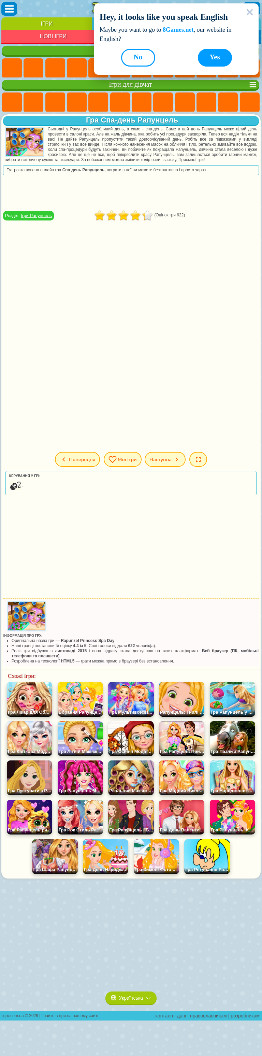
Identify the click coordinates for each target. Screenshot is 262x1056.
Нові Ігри (53, 36)
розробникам (245, 1015)
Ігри (47, 24)
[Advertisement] (131, 192)
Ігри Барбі (77, 102)
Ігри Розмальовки (163, 102)
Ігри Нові (12, 68)
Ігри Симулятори (55, 68)
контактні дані (171, 1015)
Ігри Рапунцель (36, 215)
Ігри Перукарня (250, 102)
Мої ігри (122, 459)
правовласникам (208, 1015)
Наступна (165, 459)
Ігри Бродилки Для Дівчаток (141, 102)
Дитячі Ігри (77, 68)
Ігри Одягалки (228, 102)
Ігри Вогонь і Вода (55, 102)
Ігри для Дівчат (33, 68)
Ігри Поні (12, 102)
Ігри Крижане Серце (206, 102)
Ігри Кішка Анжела (185, 102)
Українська (131, 998)
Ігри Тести (98, 102)
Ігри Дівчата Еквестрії (33, 102)
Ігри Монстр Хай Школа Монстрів (120, 102)
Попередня (77, 459)
